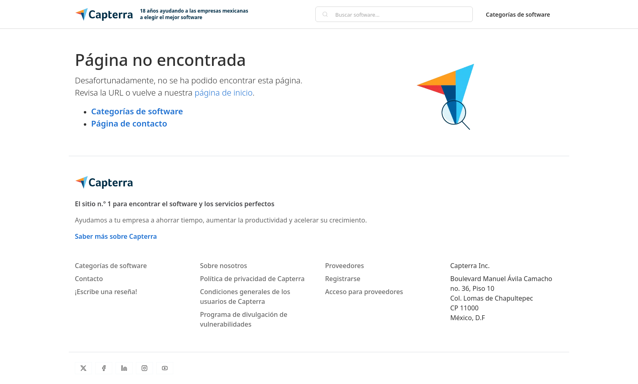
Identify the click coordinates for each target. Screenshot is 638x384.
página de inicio (223, 92)
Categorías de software (518, 14)
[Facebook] (103, 368)
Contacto (89, 278)
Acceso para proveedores (364, 291)
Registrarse (343, 278)
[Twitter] (83, 368)
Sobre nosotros (223, 265)
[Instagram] (144, 368)
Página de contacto (129, 123)
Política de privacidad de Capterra (252, 278)
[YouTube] (164, 368)
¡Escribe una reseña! (106, 291)
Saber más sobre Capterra (116, 236)
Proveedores (344, 265)
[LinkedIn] (124, 368)
